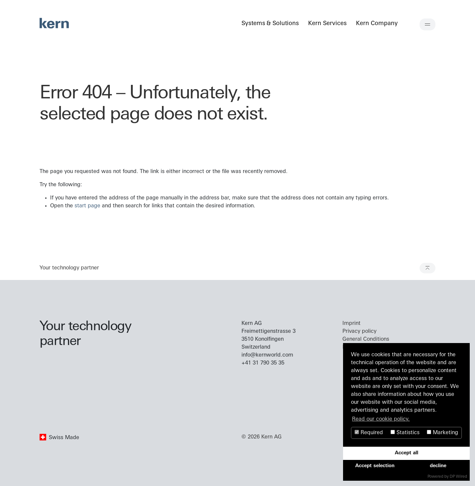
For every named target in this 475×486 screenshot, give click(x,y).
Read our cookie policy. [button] (381, 419)
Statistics (405, 432)
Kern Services (327, 23)
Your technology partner (69, 268)
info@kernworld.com (267, 355)
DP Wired (458, 477)
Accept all (406, 453)
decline (438, 466)
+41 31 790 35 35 (262, 363)
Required (369, 432)
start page (87, 206)
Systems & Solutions (270, 23)
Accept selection (375, 466)
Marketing (442, 432)
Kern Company (376, 23)
